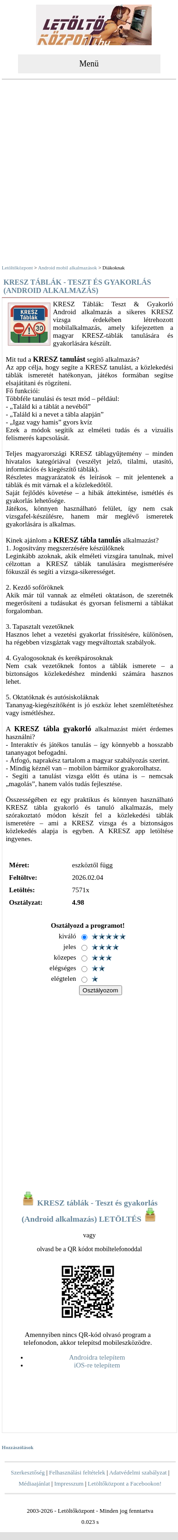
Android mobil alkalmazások (67, 267)
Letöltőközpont (17, 267)
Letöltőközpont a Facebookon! (125, 1483)
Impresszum (69, 1483)
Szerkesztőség (28, 1472)
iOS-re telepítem (97, 1365)
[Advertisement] (88, 173)
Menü (89, 63)
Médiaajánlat (34, 1483)
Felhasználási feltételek (77, 1472)
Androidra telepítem (97, 1357)
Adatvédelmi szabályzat (138, 1472)
